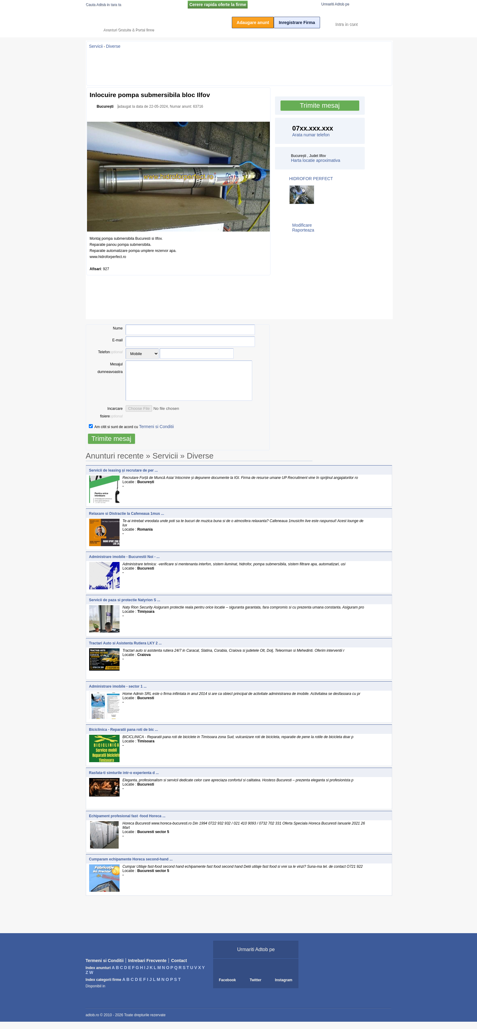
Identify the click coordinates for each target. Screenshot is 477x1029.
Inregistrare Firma (297, 22)
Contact (179, 967)
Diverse (113, 46)
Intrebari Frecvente (147, 967)
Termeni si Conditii (156, 433)
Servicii (96, 46)
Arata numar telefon (311, 134)
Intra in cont (346, 24)
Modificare (302, 225)
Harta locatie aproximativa (315, 160)
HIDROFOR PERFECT (311, 178)
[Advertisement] (239, 65)
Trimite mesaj (319, 105)
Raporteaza (303, 230)
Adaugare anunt (253, 22)
